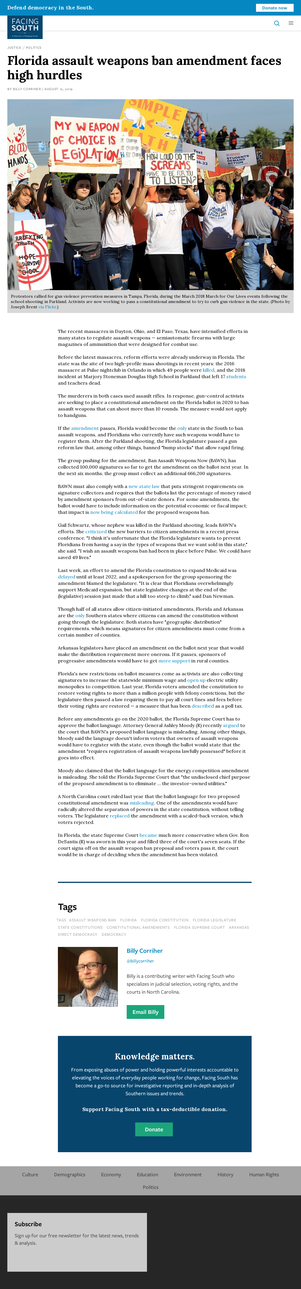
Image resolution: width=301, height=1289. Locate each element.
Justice (14, 47)
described (203, 706)
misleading (142, 803)
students (236, 376)
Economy (111, 1174)
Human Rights (264, 1174)
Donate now (274, 8)
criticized (96, 531)
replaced (120, 816)
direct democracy (78, 934)
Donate (154, 1129)
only (182, 428)
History (225, 1174)
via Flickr (47, 306)
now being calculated (114, 512)
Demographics (69, 1174)
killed (208, 370)
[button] (291, 23)
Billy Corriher (27, 89)
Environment (188, 1174)
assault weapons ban (92, 920)
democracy (114, 934)
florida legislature (214, 920)
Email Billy (145, 1012)
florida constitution (165, 920)
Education (147, 1174)
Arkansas (239, 927)
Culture (30, 1174)
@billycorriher (140, 961)
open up (196, 680)
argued (231, 725)
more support (174, 661)
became (148, 835)
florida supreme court (199, 927)
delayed (66, 577)
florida (128, 920)
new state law (144, 486)
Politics (34, 47)
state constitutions (80, 927)
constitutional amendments (138, 927)
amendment (85, 428)
